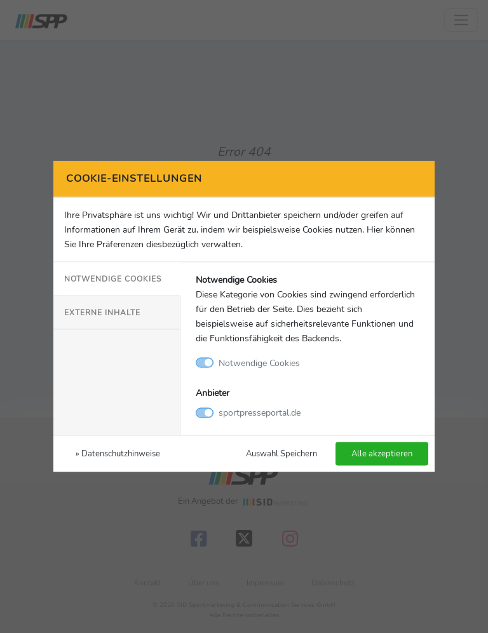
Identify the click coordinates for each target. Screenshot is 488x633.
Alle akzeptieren (381, 453)
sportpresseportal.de (260, 412)
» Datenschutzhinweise (118, 453)
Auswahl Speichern (281, 453)
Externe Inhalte (102, 312)
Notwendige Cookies (112, 278)
